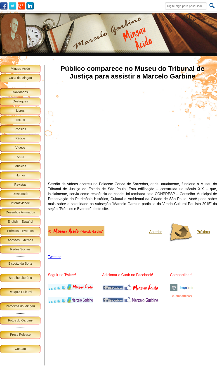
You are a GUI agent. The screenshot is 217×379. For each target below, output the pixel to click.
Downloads (20, 194)
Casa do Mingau (20, 78)
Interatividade (20, 203)
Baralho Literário (20, 278)
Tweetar (54, 257)
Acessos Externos (20, 240)
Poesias (20, 129)
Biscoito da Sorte (20, 263)
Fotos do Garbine (20, 320)
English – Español (20, 221)
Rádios (20, 138)
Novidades (20, 92)
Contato (20, 349)
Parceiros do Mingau (20, 306)
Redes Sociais (20, 249)
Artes (20, 157)
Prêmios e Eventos (20, 231)
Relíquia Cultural (20, 292)
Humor (20, 175)
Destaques (20, 101)
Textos (20, 120)
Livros (20, 110)
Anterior (155, 232)
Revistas (20, 184)
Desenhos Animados (20, 212)
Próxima (203, 232)
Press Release (20, 334)
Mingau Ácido (20, 68)
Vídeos (20, 147)
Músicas (20, 166)
